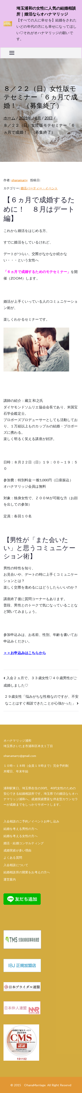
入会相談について (15, 865)
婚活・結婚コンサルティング (23, 843)
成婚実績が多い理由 (17, 850)
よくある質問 (12, 857)
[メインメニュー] (11, 53)
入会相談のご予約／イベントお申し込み (31, 821)
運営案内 (9, 879)
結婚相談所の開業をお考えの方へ (26, 872)
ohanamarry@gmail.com (19, 756)
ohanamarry (19, 180)
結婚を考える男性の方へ (20, 829)
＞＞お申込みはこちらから (24, 653)
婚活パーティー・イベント (39, 188)
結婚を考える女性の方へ (20, 836)
